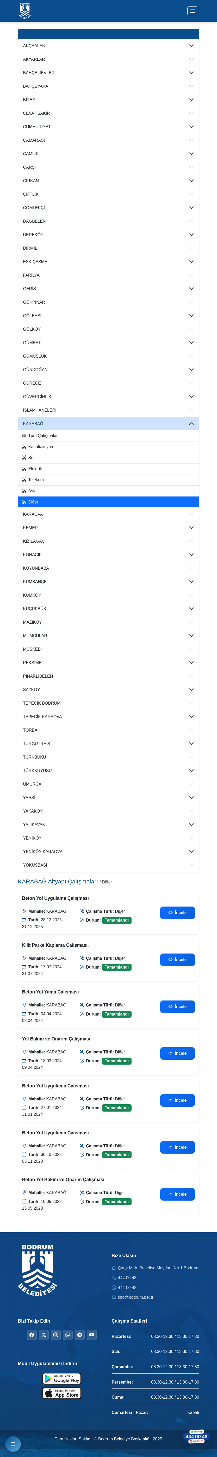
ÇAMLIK (31, 154)
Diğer (30, 502)
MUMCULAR (35, 636)
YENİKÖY (32, 838)
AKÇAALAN (34, 46)
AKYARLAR (34, 59)
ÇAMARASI (34, 140)
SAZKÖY (31, 689)
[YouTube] (92, 1335)
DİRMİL (30, 248)
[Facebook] (32, 1335)
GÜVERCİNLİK (37, 396)
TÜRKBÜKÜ (34, 757)
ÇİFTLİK (31, 194)
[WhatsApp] (68, 1335)
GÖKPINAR (34, 302)
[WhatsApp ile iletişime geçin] (196, 1436)
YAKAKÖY (33, 811)
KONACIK (32, 555)
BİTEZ (29, 100)
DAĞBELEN (34, 221)
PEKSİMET (33, 663)
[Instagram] (56, 1335)
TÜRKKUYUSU (37, 770)
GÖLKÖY (32, 329)
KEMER (30, 528)
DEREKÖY (33, 235)
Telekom (33, 480)
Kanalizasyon (37, 447)
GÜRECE (32, 383)
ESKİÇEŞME (35, 262)
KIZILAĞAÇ (34, 541)
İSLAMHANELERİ (40, 410)
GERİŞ (29, 289)
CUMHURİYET (37, 127)
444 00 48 (127, 1278)
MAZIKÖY (32, 622)
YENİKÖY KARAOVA (43, 851)
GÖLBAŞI (32, 316)
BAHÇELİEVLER (39, 73)
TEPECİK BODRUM (42, 703)
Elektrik (32, 469)
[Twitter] (44, 1335)
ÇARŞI (29, 167)
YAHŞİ (29, 797)
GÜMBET (32, 343)
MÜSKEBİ (32, 649)
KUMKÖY (32, 595)
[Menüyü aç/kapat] (192, 10)
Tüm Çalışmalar (40, 435)
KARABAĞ (33, 423)
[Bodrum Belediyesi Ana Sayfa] (25, 11)
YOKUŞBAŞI (35, 865)
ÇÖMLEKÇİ (34, 208)
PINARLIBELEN (38, 676)
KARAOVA (33, 514)
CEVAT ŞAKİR (36, 113)
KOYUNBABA (36, 568)
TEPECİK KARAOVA (42, 716)
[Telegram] (80, 1335)
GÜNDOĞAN (35, 369)
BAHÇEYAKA (35, 86)
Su (28, 457)
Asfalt (30, 491)
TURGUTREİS (36, 743)
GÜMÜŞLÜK (35, 356)
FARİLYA (31, 275)
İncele (178, 912)
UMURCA (32, 784)
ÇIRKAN (31, 181)
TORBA (30, 730)
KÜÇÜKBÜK (34, 609)
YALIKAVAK (34, 824)
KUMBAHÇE (35, 582)
